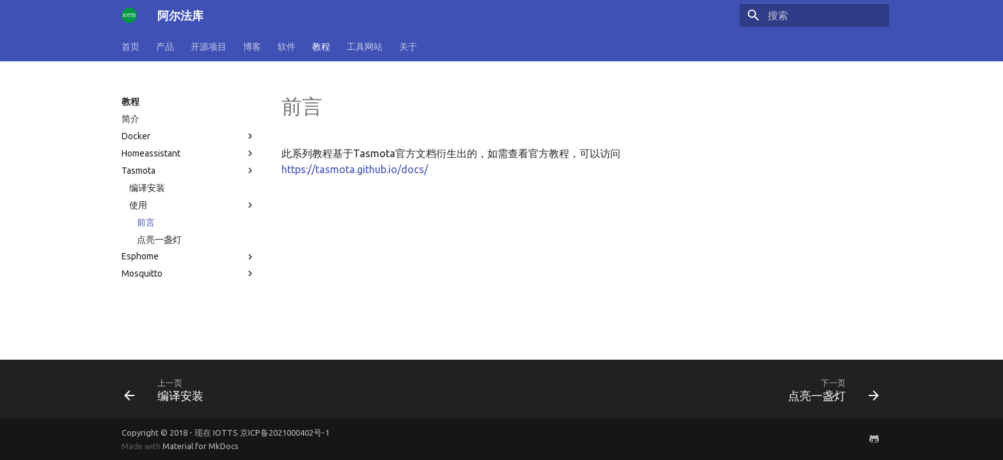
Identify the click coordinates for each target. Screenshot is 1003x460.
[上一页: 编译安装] (168, 389)
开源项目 (208, 47)
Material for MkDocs (200, 445)
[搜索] (814, 15)
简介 (130, 119)
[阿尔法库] (129, 15)
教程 (321, 47)
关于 (408, 47)
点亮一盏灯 (159, 239)
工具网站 (365, 47)
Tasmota (189, 170)
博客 (252, 47)
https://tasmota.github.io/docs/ (354, 169)
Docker (189, 136)
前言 (146, 222)
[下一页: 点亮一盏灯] (829, 389)
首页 (130, 47)
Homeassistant (189, 153)
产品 (165, 47)
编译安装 (147, 188)
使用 (192, 205)
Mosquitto (189, 273)
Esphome (189, 257)
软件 (287, 47)
